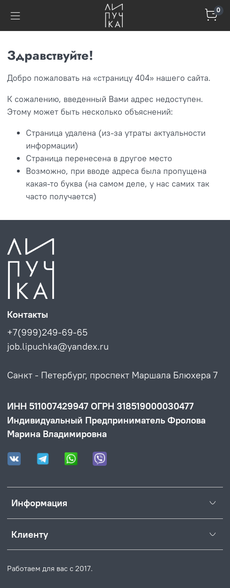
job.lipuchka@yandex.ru (58, 346)
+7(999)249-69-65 (47, 332)
